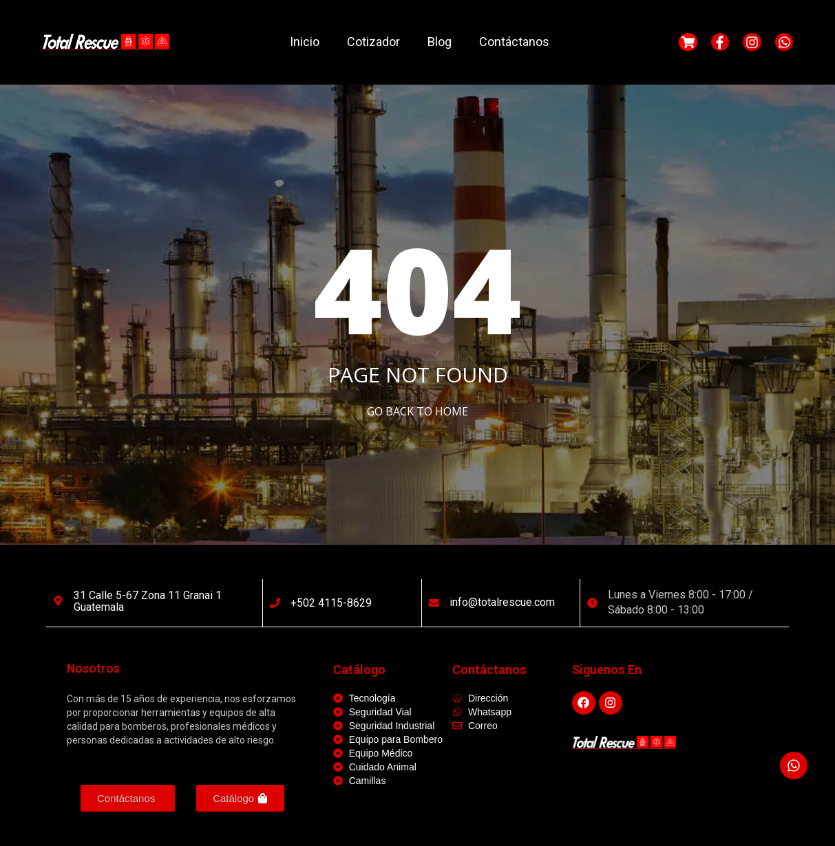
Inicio (304, 41)
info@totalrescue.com (502, 602)
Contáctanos (514, 41)
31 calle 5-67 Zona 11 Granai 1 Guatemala (148, 601)
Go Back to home (417, 411)
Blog (439, 41)
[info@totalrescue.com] (434, 603)
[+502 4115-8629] (275, 603)
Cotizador (373, 41)
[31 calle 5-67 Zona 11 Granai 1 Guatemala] (58, 601)
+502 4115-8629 (331, 602)
